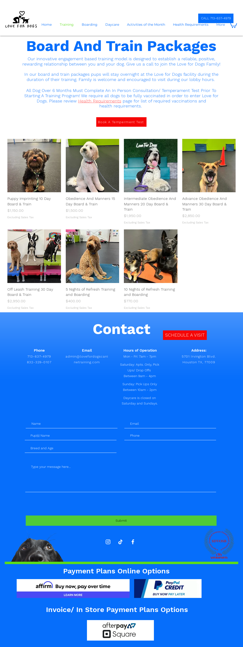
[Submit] (121, 521)
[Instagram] (108, 542)
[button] (233, 24)
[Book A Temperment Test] (121, 122)
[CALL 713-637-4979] (215, 18)
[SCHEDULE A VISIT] (185, 335)
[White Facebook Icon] (133, 542)
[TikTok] (120, 542)
